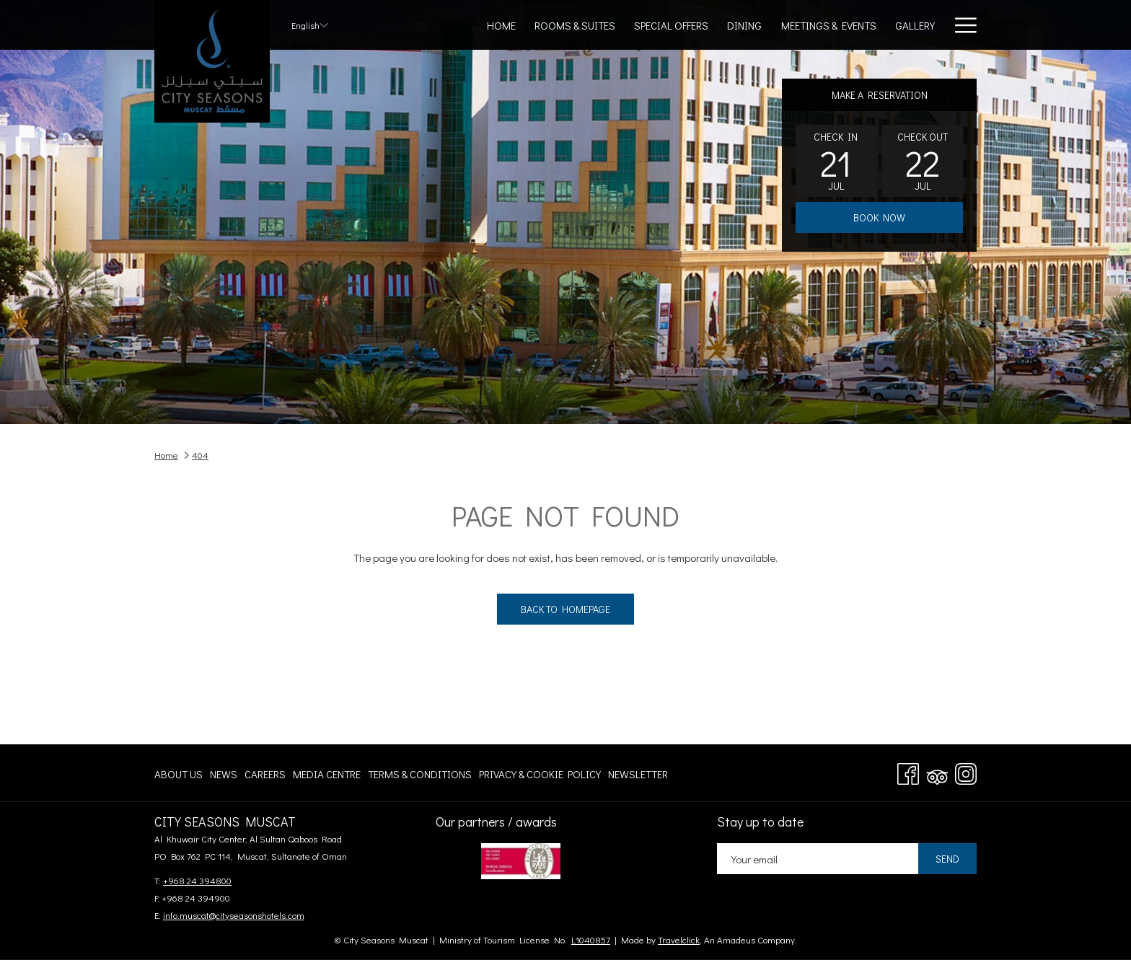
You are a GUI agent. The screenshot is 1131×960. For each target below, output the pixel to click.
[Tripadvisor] (937, 771)
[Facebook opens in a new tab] (908, 771)
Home (166, 455)
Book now (879, 217)
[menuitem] (501, 25)
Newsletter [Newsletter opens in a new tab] (638, 776)
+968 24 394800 (197, 880)
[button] (836, 161)
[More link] (960, 25)
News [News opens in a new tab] (223, 776)
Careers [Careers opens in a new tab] (265, 776)
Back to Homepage (565, 609)
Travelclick (679, 939)
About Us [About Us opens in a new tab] (178, 776)
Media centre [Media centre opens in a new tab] (327, 776)
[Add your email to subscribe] (817, 858)
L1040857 (590, 939)
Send (947, 859)
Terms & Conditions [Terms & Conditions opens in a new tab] (420, 776)
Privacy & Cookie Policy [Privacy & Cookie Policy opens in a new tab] (540, 776)
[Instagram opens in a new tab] (966, 771)
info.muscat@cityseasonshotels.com (233, 915)
